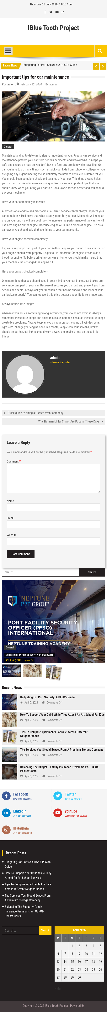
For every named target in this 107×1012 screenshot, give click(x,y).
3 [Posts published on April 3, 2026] (86, 946)
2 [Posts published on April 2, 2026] (79, 946)
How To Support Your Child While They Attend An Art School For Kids (62, 714)
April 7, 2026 (15, 660)
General (8, 146)
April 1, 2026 (31, 754)
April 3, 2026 (31, 720)
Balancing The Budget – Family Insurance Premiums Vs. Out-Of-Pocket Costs (24, 911)
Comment (14, 461)
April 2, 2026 (31, 741)
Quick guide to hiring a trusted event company (35, 413)
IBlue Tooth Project (53, 28)
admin (53, 84)
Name (10, 501)
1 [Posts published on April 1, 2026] (72, 946)
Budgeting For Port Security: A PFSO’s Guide (50, 65)
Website (12, 535)
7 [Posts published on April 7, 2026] (65, 954)
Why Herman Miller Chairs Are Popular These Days (68, 421)
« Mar (58, 988)
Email (10, 518)
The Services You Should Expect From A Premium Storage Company (61, 749)
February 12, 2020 (31, 84)
